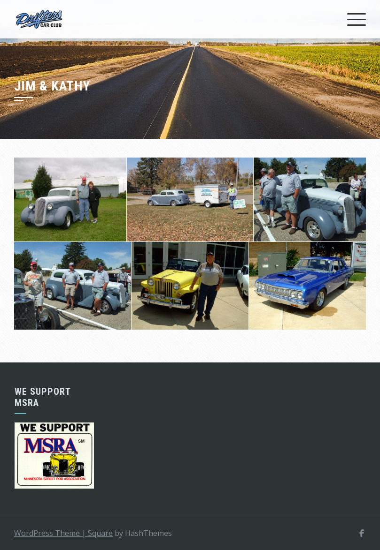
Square (100, 533)
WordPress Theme (51, 533)
